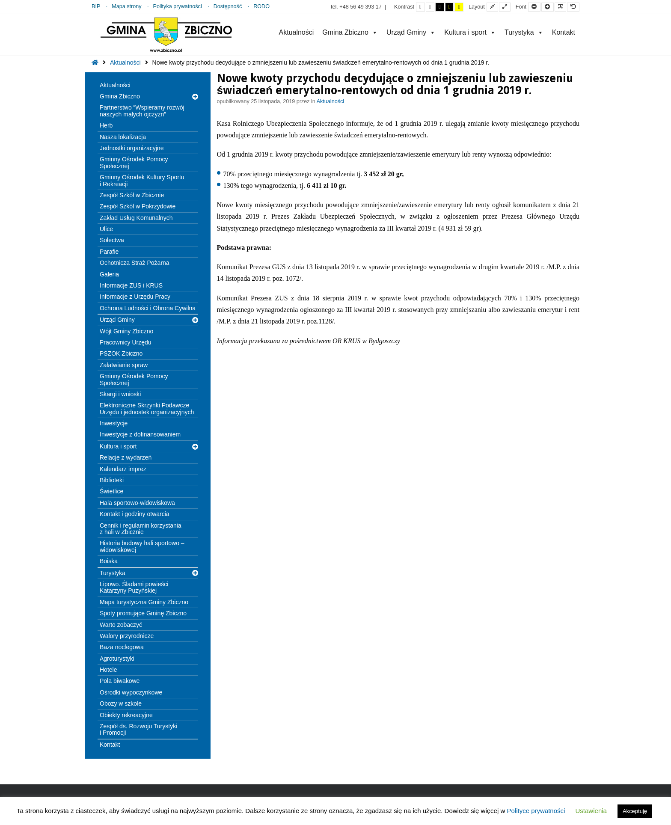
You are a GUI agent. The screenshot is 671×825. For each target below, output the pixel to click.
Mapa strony (126, 6)
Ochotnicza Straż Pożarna (134, 262)
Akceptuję (635, 811)
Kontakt (563, 32)
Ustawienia (591, 810)
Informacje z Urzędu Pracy (135, 296)
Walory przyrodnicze (127, 635)
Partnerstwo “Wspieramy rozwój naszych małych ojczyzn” (142, 110)
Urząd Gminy (411, 32)
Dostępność (228, 6)
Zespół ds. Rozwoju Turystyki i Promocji (138, 729)
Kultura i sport (470, 32)
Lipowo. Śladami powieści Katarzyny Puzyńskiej (134, 587)
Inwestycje (114, 423)
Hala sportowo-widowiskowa (137, 502)
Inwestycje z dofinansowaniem (140, 434)
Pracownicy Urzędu (125, 342)
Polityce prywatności (536, 810)
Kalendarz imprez (123, 469)
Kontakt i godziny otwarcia (134, 513)
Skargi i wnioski (120, 394)
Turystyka (524, 32)
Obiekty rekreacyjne (126, 715)
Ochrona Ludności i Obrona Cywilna (148, 308)
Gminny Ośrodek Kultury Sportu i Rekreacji (142, 180)
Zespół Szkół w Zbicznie (132, 195)
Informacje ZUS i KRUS (131, 285)
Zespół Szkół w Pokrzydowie (137, 206)
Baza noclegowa (122, 647)
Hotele (108, 669)
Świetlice (111, 491)
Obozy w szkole (121, 703)
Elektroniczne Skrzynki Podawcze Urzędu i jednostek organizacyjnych (147, 408)
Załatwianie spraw (124, 365)
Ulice (106, 229)
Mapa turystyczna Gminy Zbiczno (144, 602)
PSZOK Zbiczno (121, 353)
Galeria (109, 274)
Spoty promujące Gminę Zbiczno (143, 613)
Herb (106, 125)
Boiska (109, 561)
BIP (96, 6)
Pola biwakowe (120, 680)
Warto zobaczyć (121, 624)
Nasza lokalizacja (123, 137)
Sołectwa (112, 240)
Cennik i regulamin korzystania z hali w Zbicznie (140, 528)
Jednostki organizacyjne (131, 148)
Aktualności (296, 32)
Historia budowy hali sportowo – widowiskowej (142, 546)
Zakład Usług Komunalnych (136, 217)
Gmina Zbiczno (350, 32)
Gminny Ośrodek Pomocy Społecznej (134, 162)
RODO (261, 6)
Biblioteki (112, 480)
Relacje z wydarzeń (125, 457)
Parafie (109, 251)
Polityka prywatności (177, 6)
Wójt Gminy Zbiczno (126, 331)
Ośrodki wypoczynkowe (131, 692)
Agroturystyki (117, 658)
